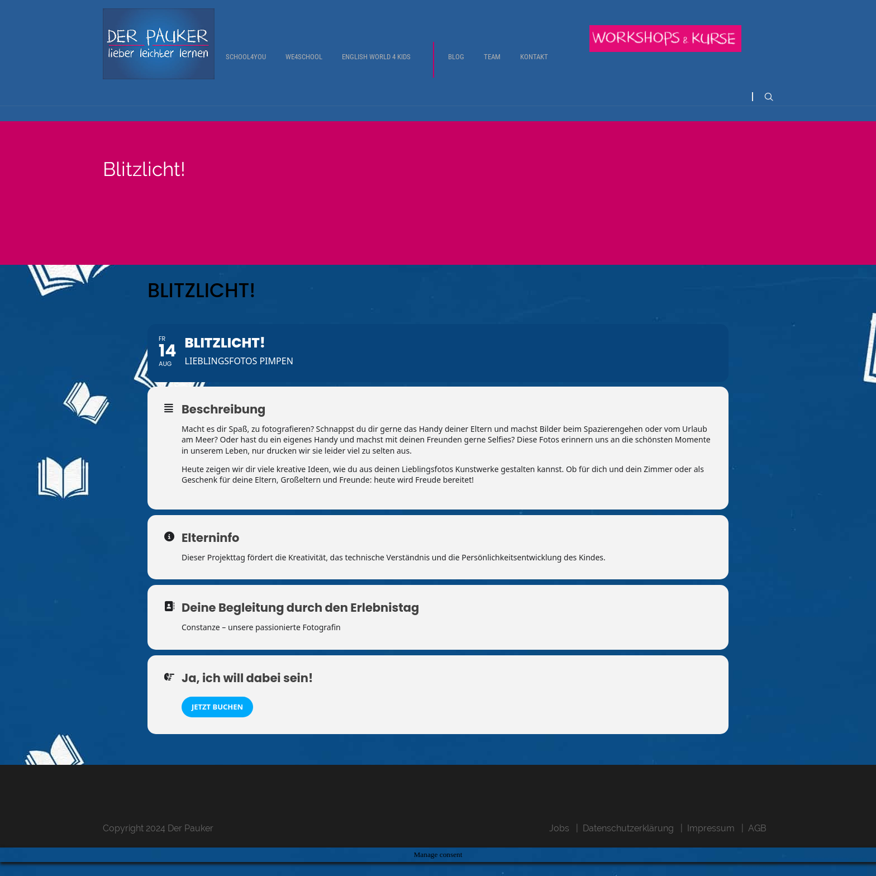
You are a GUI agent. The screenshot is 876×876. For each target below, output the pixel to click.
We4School (303, 65)
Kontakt (534, 65)
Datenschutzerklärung (628, 842)
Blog (456, 65)
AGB (757, 842)
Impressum (711, 842)
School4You (246, 65)
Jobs (559, 842)
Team (492, 65)
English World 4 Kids (376, 65)
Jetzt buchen (217, 721)
